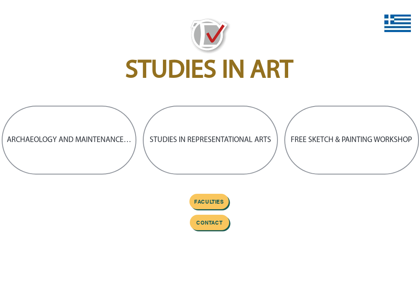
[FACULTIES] (209, 201)
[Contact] (209, 222)
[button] (69, 140)
